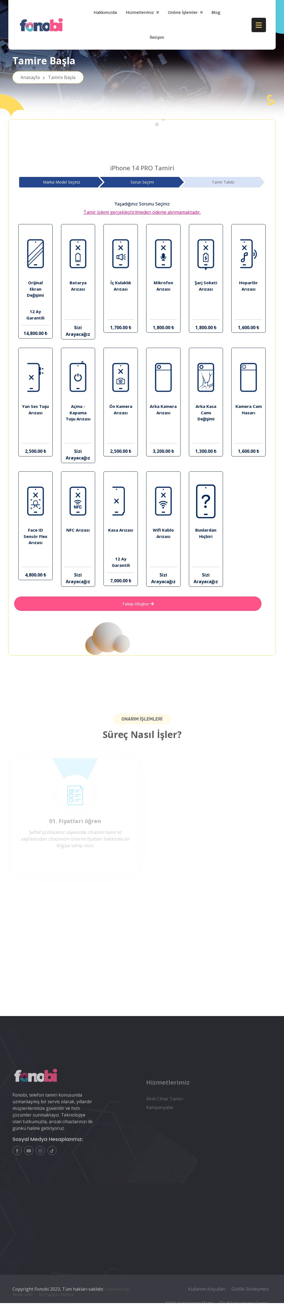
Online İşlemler (183, 12)
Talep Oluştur (138, 604)
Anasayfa (48, 80)
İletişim (157, 37)
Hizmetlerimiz (140, 12)
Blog (216, 12)
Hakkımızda (105, 12)
